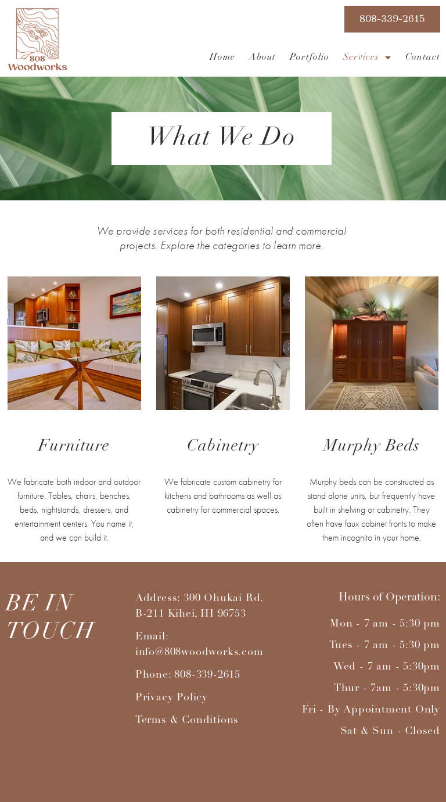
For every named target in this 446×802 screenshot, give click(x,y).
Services (367, 57)
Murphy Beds (371, 446)
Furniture (74, 446)
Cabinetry (223, 446)
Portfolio (309, 57)
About (262, 57)
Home (222, 57)
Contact (422, 57)
